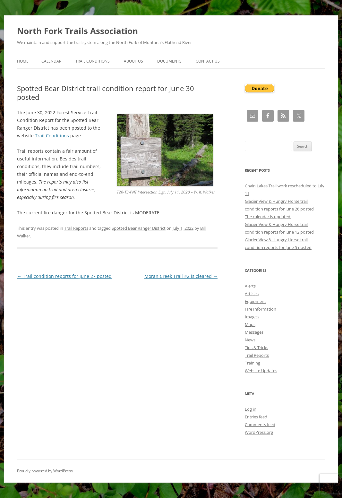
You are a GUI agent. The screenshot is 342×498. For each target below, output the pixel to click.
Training (252, 363)
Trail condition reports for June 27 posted (64, 276)
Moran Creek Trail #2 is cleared (181, 276)
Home (23, 61)
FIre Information (260, 309)
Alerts (250, 286)
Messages (254, 332)
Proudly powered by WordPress (45, 471)
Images (252, 317)
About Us (133, 61)
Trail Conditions (92, 61)
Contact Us (208, 61)
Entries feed (256, 417)
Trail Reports (76, 228)
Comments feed (260, 424)
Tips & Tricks (256, 347)
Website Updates (261, 371)
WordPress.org (259, 432)
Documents (169, 61)
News (250, 340)
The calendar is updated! (268, 216)
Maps (250, 324)
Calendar (51, 61)
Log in (250, 409)
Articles (252, 293)
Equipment (255, 301)
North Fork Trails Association (77, 31)
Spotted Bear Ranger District (139, 228)
